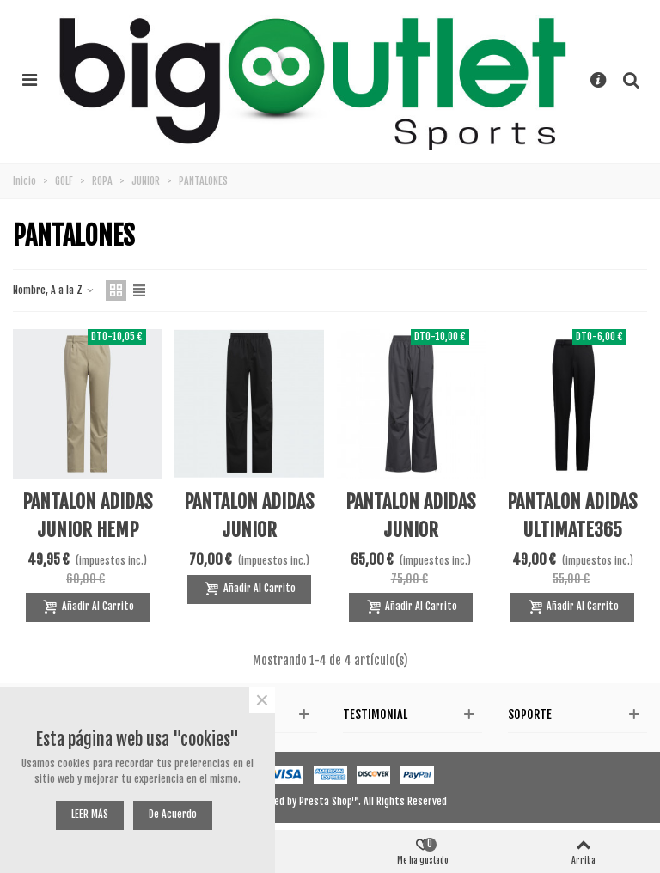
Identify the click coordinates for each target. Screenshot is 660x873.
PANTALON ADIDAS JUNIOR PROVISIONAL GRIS (411, 530)
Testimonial (375, 714)
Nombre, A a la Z (54, 290)
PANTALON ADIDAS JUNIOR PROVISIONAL (249, 530)
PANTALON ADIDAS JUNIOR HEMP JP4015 (87, 530)
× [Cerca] (262, 700)
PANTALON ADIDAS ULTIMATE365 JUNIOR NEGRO (572, 530)
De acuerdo (173, 814)
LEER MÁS (89, 814)
